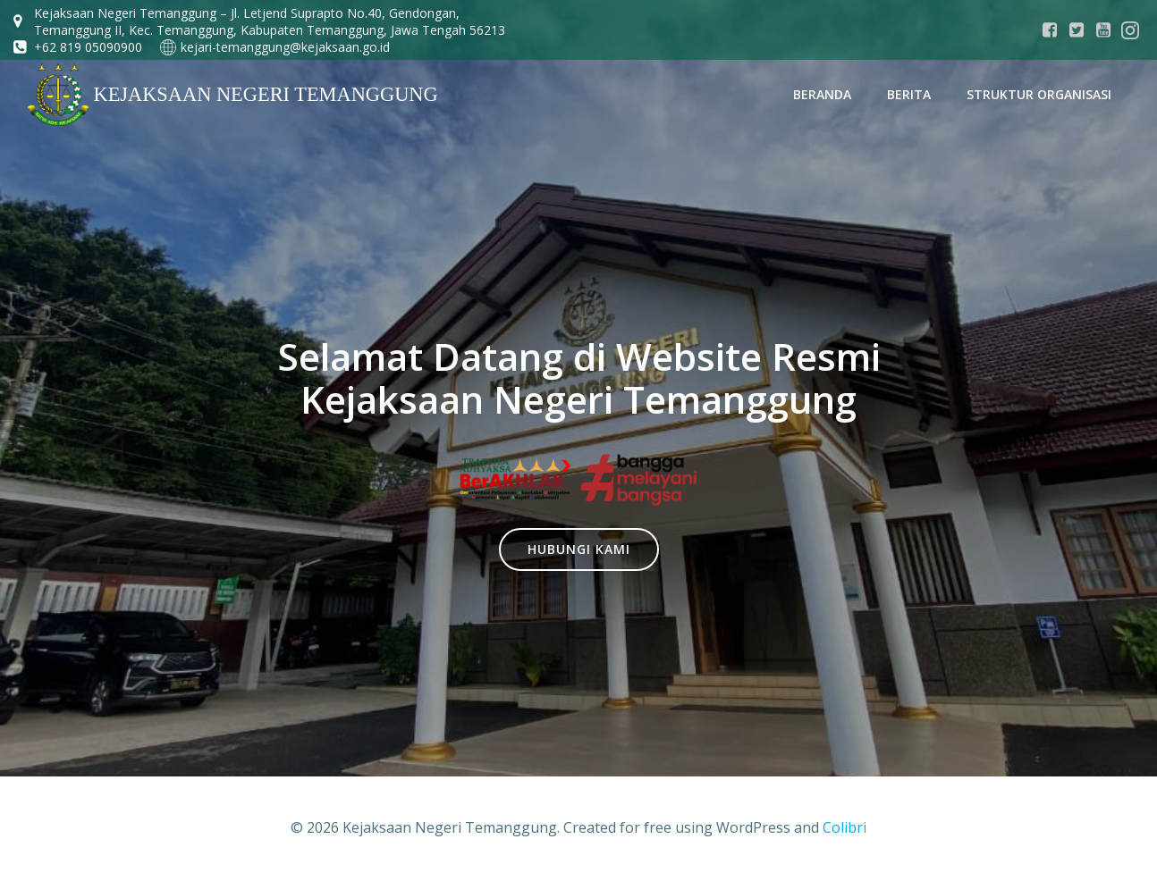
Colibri (844, 827)
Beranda (822, 94)
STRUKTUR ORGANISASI (1039, 94)
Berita (909, 94)
